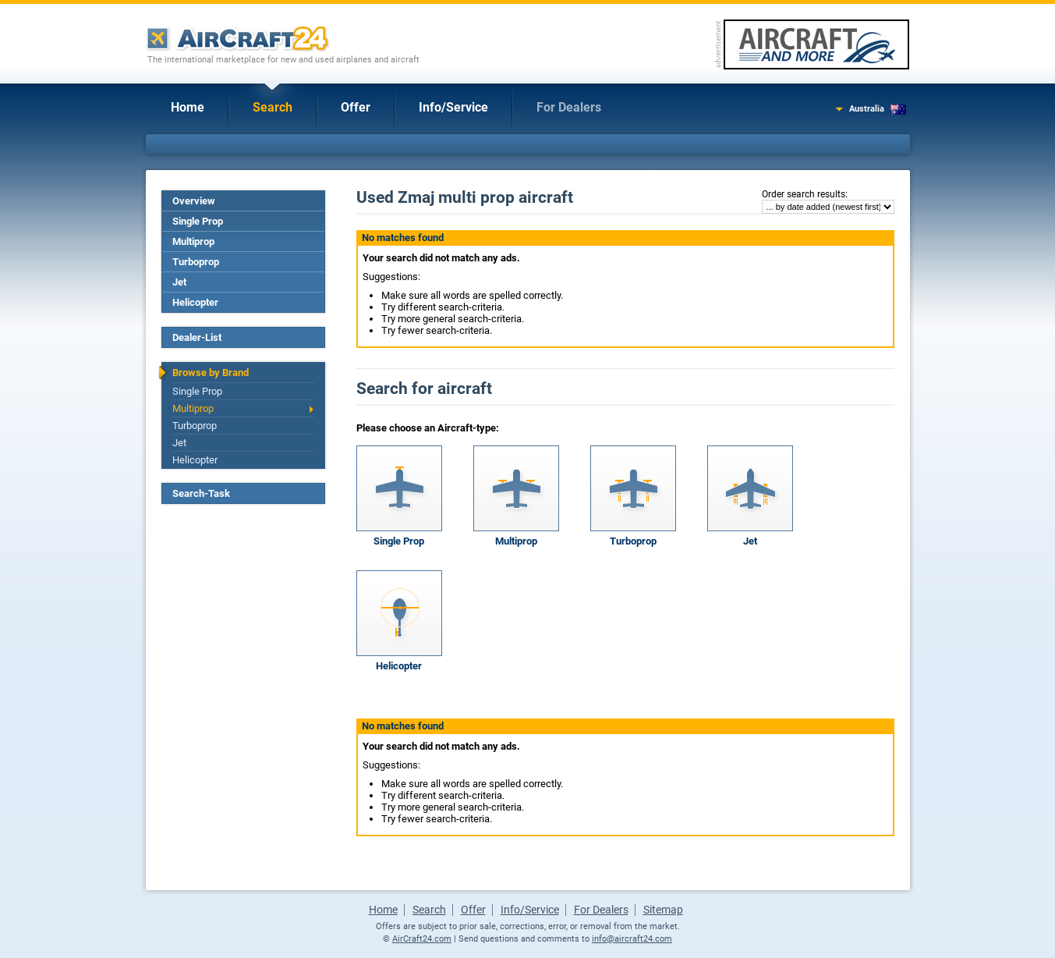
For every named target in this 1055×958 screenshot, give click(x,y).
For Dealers (568, 107)
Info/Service (453, 107)
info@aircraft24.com (632, 939)
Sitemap (663, 909)
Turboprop (195, 262)
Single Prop (197, 221)
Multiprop (193, 241)
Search (272, 107)
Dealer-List (196, 337)
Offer (355, 107)
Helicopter (195, 302)
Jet (179, 282)
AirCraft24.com (421, 939)
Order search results (803, 194)
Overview (193, 201)
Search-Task (201, 493)
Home (187, 107)
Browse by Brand (210, 372)
